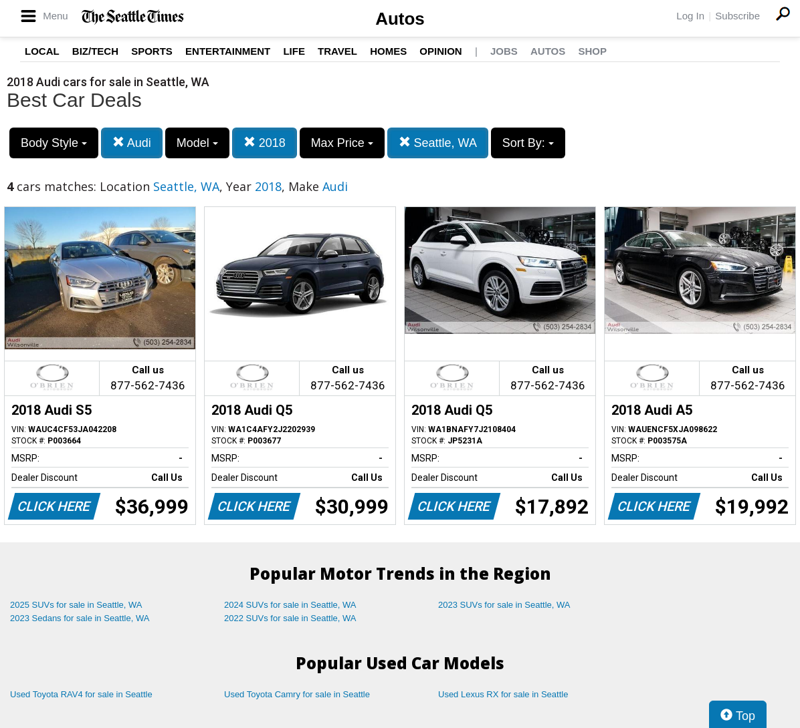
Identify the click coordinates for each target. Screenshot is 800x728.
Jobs (504, 51)
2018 (264, 143)
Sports (152, 51)
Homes (388, 51)
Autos (400, 19)
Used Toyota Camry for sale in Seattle (297, 694)
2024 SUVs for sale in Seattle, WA (290, 605)
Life (294, 51)
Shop (592, 51)
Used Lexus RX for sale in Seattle (503, 694)
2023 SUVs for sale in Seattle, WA (504, 605)
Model (197, 143)
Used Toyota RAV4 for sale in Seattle (81, 694)
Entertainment (227, 51)
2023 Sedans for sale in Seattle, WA (79, 618)
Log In (690, 15)
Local (42, 51)
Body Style (54, 143)
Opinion (440, 51)
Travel (337, 51)
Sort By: (528, 143)
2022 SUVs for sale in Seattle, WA (290, 618)
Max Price (342, 143)
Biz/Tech (95, 51)
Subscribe (737, 15)
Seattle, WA (438, 143)
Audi (131, 143)
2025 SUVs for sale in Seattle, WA (76, 605)
